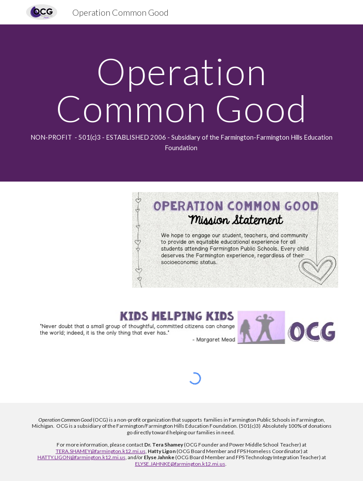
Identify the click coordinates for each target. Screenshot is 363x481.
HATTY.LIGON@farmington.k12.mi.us (81, 457)
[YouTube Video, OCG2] (74, 240)
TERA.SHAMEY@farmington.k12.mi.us (101, 451)
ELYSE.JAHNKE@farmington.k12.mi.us (180, 463)
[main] (181, 103)
